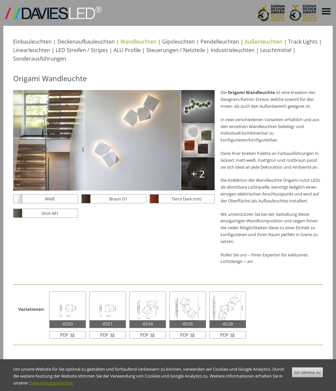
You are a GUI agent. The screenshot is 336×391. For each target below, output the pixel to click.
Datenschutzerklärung (51, 386)
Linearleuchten (31, 50)
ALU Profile (127, 50)
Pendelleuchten (219, 41)
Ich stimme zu (307, 375)
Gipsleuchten (178, 41)
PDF (65, 335)
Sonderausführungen (39, 58)
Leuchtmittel (275, 50)
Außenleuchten (264, 41)
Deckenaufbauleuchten (86, 41)
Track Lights (303, 41)
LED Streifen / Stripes (82, 50)
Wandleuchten (138, 41)
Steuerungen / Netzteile (175, 50)
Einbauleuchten (32, 41)
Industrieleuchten (233, 50)
